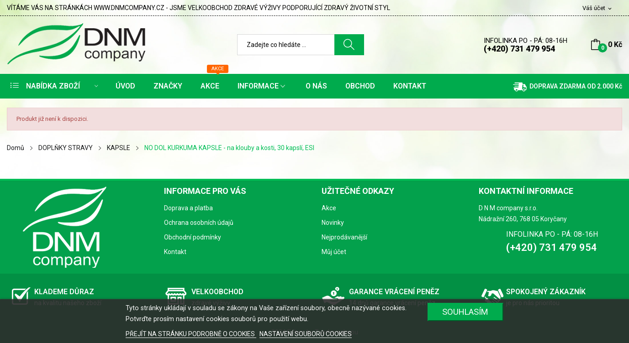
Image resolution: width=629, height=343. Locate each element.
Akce (329, 208)
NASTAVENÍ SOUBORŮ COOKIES (305, 334)
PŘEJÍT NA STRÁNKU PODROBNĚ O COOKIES (191, 334)
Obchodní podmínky (192, 237)
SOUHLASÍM (465, 312)
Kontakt (175, 251)
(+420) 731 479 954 (519, 48)
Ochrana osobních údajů (198, 222)
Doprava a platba (188, 208)
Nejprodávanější (344, 237)
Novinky (333, 222)
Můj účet (334, 251)
